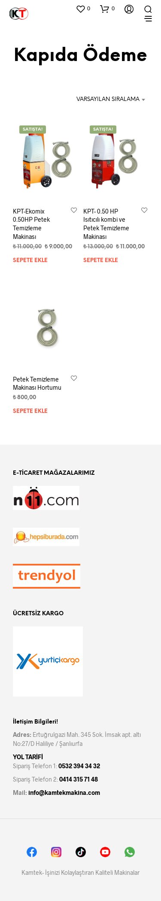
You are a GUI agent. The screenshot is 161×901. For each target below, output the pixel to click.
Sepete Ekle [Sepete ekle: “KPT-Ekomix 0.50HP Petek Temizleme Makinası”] (30, 260)
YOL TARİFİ (28, 757)
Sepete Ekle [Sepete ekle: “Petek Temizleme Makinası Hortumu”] (30, 412)
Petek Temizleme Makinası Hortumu (37, 383)
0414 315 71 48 (78, 779)
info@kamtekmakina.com (64, 792)
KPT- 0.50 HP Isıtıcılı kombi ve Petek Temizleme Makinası (106, 224)
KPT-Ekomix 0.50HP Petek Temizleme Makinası (31, 224)
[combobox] (107, 100)
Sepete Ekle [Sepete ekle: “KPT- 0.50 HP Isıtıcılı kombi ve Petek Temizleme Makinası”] (100, 260)
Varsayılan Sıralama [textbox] (108, 99)
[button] (83, 8)
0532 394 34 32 (79, 766)
